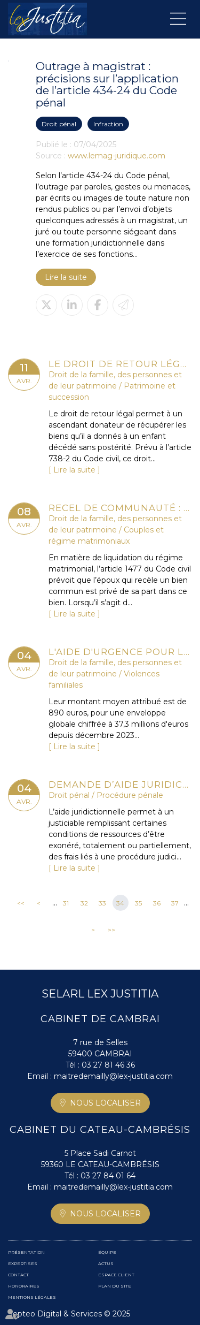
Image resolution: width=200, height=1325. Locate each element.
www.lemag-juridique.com (116, 156)
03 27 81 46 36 (108, 1065)
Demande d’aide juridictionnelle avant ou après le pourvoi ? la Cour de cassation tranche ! (120, 784)
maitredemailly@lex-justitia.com (113, 1076)
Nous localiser (105, 1103)
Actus (106, 1263)
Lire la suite (66, 277)
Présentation (26, 1252)
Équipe (107, 1252)
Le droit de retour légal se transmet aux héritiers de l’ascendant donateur (120, 364)
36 (157, 903)
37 (175, 903)
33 (102, 903)
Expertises (22, 1263)
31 (66, 903)
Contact (18, 1274)
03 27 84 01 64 (108, 1176)
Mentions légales (32, 1297)
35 (138, 903)
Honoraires (23, 1286)
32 (84, 903)
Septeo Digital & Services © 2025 (69, 1314)
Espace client (116, 1274)
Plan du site (114, 1286)
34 (120, 903)
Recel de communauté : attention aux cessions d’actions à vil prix (120, 507)
